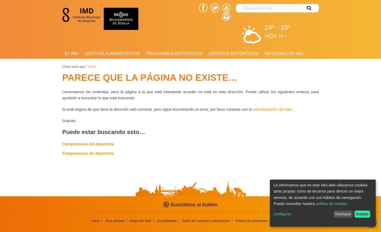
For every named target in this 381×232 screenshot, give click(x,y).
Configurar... (284, 214)
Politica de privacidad (251, 221)
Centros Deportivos (233, 53)
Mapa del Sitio (140, 221)
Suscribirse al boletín (190, 204)
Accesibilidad (166, 221)
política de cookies (331, 204)
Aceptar (362, 214)
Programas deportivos (174, 53)
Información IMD (284, 53)
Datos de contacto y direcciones (206, 221)
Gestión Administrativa (112, 53)
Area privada (115, 221)
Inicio (92, 67)
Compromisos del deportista (88, 144)
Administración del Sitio (272, 109)
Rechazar (343, 214)
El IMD (72, 53)
